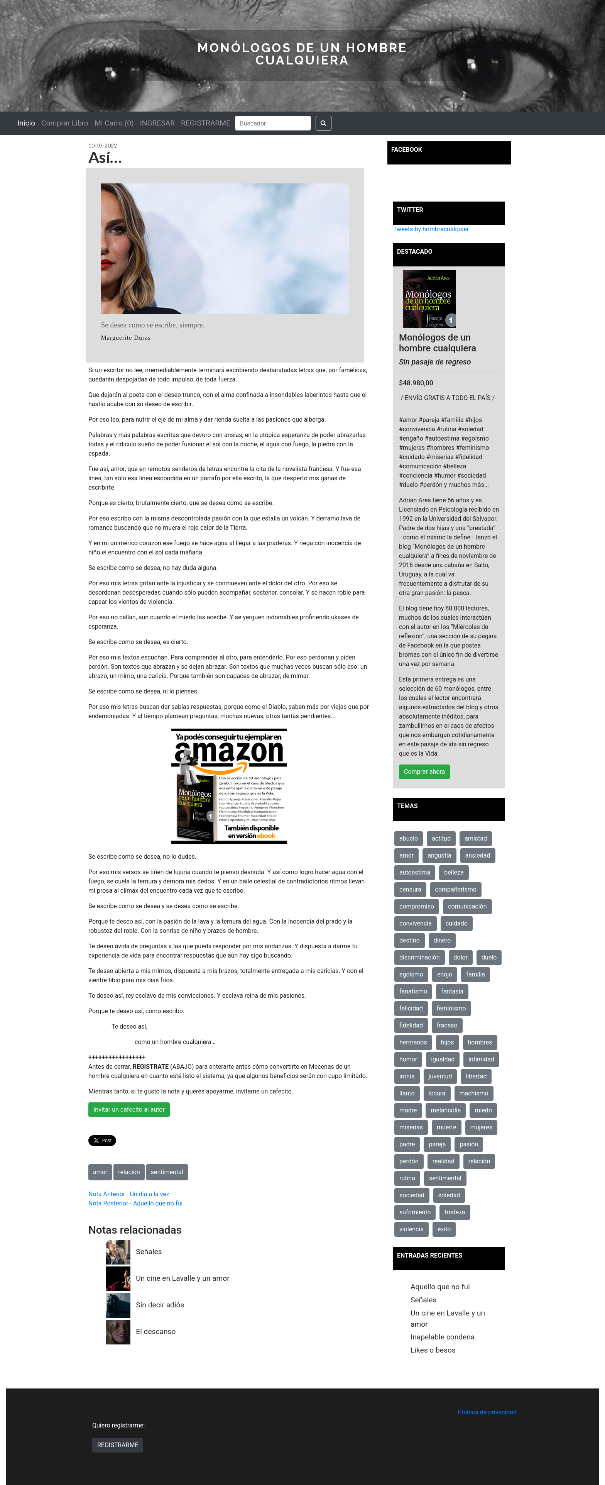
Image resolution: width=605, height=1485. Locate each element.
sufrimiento (415, 1212)
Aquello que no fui (440, 1286)
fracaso (447, 1025)
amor (100, 1172)
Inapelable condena (443, 1336)
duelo (489, 957)
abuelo (408, 838)
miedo (483, 1110)
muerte (446, 1127)
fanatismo (413, 991)
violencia (411, 1229)
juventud (440, 1076)
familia (475, 974)
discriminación (419, 957)
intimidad (481, 1059)
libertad (476, 1076)
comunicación (467, 906)
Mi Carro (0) (114, 123)
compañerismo (456, 889)
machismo (474, 1093)
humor (408, 1059)
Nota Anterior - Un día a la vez (128, 1194)
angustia (439, 855)
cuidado (457, 923)
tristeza (454, 1212)
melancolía (446, 1110)
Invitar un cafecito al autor (129, 1109)
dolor (461, 957)
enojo (444, 974)
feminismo (451, 1008)
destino (409, 940)
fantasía (452, 991)
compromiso (416, 906)
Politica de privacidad (487, 1412)
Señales (149, 1251)
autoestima (414, 872)
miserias (411, 1127)
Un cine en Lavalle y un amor (183, 1278)
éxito (444, 1229)
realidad (444, 1161)
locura (437, 1093)
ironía (407, 1076)
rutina (407, 1178)
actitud (441, 838)
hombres (480, 1042)
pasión (469, 1144)
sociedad (411, 1195)
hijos (447, 1042)
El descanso (156, 1331)
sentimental (167, 1172)
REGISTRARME (205, 123)
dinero (442, 940)
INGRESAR (157, 123)
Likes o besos (433, 1350)
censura (410, 889)
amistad (476, 838)
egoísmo (411, 974)
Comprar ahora (424, 771)
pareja (437, 1144)
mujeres (481, 1127)
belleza (453, 872)
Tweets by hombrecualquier (431, 229)
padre (407, 1144)
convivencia (415, 923)
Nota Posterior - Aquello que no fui (135, 1203)
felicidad (411, 1008)
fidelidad (411, 1025)
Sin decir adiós (160, 1304)
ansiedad (477, 855)
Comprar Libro (64, 123)
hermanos (413, 1042)
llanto (407, 1093)
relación (129, 1172)
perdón (409, 1161)
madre (408, 1110)
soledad (449, 1195)
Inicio (26, 123)
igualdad (443, 1059)
